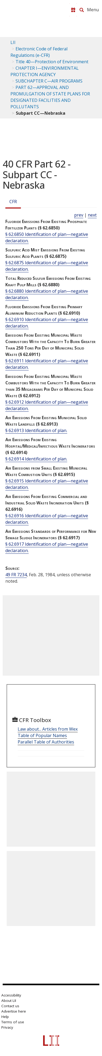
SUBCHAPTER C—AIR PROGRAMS (49, 81)
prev (78, 215)
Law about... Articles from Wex (48, 729)
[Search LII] (81, 9)
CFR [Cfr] (13, 201)
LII (13, 42)
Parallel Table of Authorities (46, 742)
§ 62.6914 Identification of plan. (36, 459)
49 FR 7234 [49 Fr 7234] (16, 575)
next (92, 215)
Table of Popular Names (42, 735)
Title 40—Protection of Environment (52, 62)
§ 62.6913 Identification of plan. (36, 430)
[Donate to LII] (73, 9)
